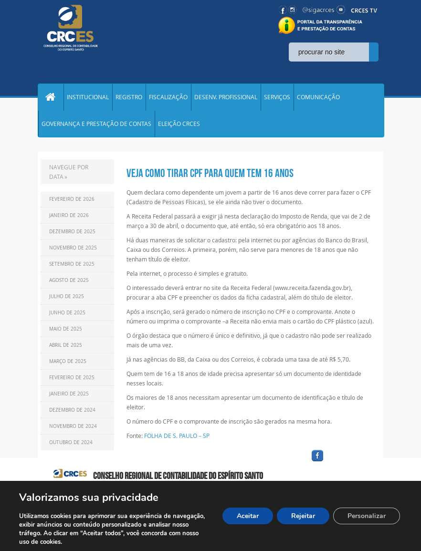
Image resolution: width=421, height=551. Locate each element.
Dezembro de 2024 (72, 410)
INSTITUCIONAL (88, 97)
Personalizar (366, 515)
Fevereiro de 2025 (72, 378)
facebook (340, 462)
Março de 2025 (67, 362)
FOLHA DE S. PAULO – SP (177, 436)
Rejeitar (303, 515)
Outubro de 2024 (71, 443)
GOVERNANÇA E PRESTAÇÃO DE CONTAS (96, 124)
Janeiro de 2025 (69, 394)
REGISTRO (129, 97)
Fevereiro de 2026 (72, 200)
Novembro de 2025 (73, 248)
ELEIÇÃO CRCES (179, 124)
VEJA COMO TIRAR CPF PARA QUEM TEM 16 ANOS (210, 173)
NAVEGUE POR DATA (68, 172)
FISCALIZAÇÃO (168, 97)
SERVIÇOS (277, 97)
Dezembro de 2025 (72, 232)
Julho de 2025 (66, 297)
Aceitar (248, 515)
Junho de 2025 (67, 313)
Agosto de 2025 (69, 281)
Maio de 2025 (65, 329)
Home (50, 97)
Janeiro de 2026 (69, 216)
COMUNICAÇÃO (318, 97)
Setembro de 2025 (72, 264)
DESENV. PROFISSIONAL (225, 97)
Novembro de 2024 (73, 427)
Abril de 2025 (65, 346)
